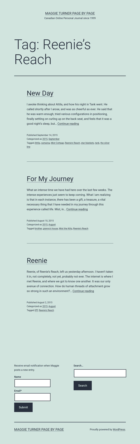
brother (38, 228)
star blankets (87, 143)
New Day (40, 93)
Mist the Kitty (65, 228)
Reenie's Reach (72, 143)
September (54, 139)
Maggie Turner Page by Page (70, 13)
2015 (45, 139)
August (52, 224)
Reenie (37, 260)
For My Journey (50, 179)
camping (45, 143)
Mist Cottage (57, 143)
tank (97, 143)
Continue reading (68, 123)
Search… (78, 365)
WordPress (119, 429)
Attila (37, 143)
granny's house (50, 228)
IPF (36, 310)
